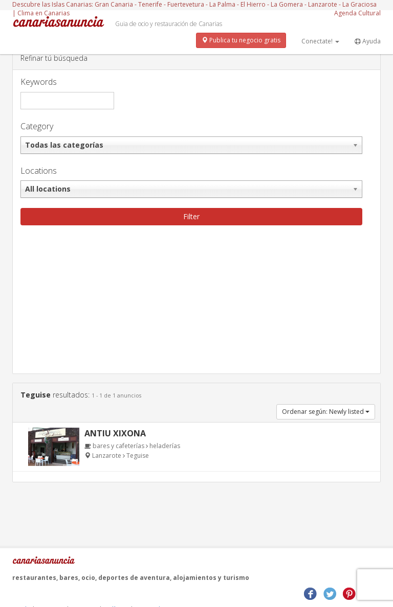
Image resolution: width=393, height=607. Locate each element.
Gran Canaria (114, 4)
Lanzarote (107, 455)
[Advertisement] (196, 301)
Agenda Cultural (357, 13)
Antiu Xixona (115, 433)
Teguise (137, 455)
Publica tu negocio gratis (241, 40)
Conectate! (320, 41)
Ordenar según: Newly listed (325, 411)
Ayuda (368, 41)
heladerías (164, 445)
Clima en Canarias (43, 13)
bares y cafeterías (118, 445)
